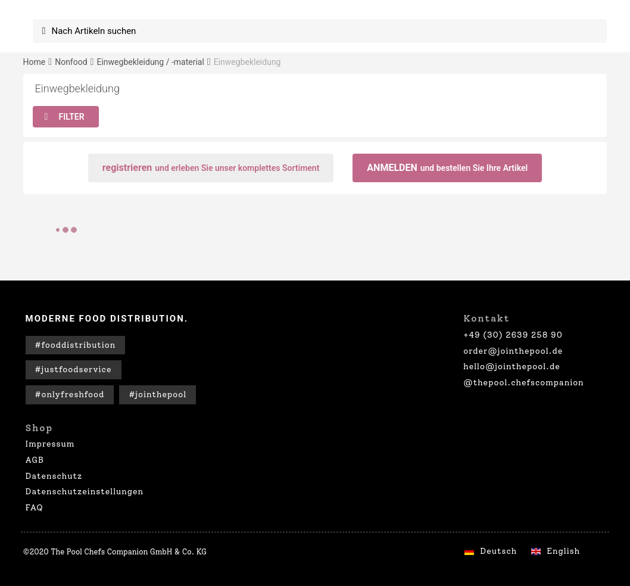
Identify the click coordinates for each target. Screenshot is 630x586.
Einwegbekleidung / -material (150, 62)
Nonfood (71, 62)
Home (34, 62)
